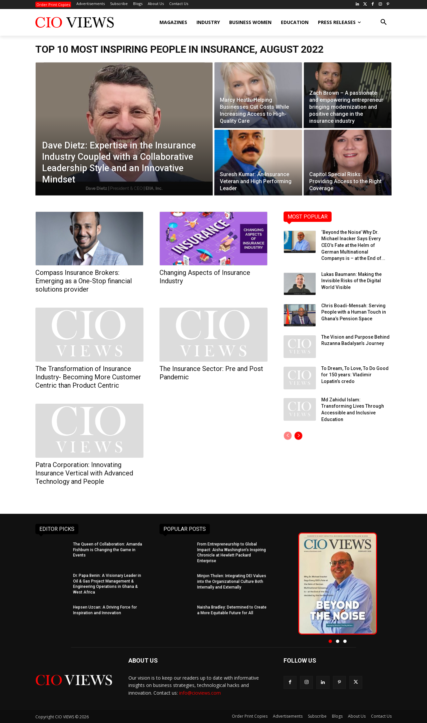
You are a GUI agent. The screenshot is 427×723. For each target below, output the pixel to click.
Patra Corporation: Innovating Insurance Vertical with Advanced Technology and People (84, 473)
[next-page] (298, 435)
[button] (384, 22)
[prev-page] (288, 435)
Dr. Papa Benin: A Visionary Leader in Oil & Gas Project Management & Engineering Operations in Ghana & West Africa (107, 584)
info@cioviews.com (200, 693)
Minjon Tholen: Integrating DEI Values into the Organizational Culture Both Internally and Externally (231, 582)
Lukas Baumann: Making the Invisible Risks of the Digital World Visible (351, 281)
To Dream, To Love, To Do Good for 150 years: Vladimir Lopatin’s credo (355, 375)
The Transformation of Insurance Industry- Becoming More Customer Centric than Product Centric (88, 377)
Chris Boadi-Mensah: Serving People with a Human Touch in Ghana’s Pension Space (353, 312)
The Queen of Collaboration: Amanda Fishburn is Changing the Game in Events (107, 550)
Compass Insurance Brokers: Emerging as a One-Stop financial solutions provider (83, 281)
